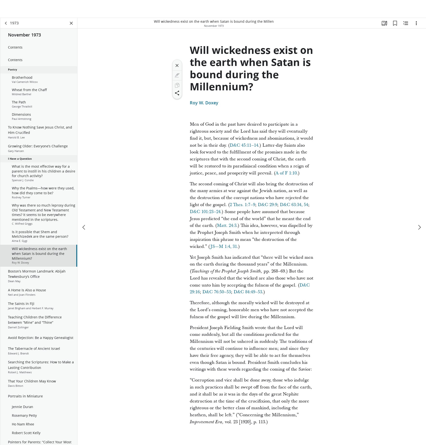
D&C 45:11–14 (244, 145)
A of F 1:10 (286, 173)
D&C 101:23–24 (205, 212)
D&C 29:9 (267, 205)
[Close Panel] (71, 23)
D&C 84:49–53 (248, 292)
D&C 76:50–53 (216, 292)
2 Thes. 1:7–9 (242, 205)
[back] (6, 23)
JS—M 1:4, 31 (223, 247)
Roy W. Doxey (204, 103)
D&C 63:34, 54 (294, 205)
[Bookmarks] (395, 23)
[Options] (416, 23)
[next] (419, 227)
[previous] (84, 227)
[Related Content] (406, 23)
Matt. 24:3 (226, 225)
